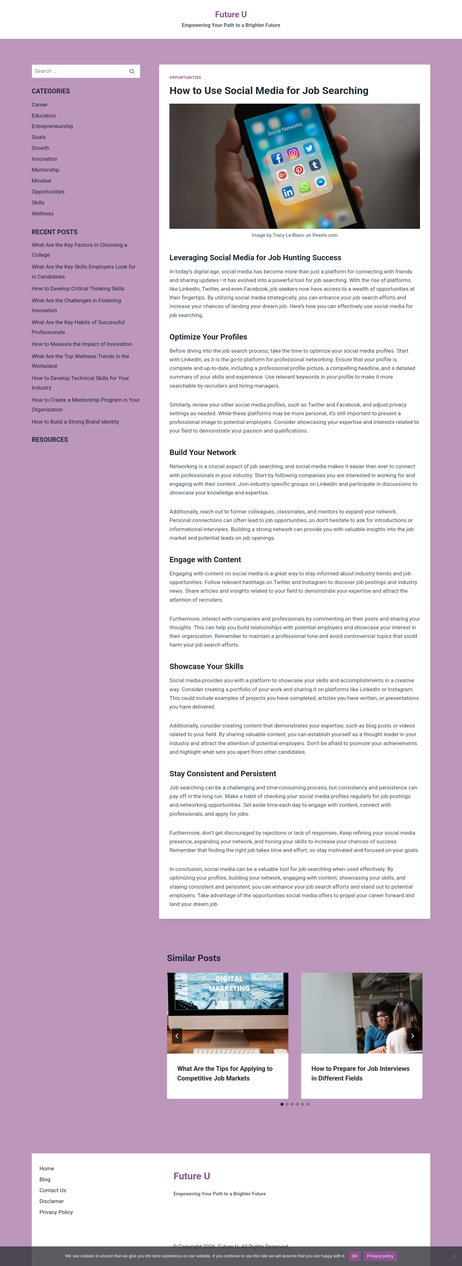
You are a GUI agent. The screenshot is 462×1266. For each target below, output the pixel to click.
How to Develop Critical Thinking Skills (78, 288)
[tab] (282, 1104)
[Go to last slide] (177, 1036)
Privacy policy (380, 1255)
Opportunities (185, 77)
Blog (44, 1179)
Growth (40, 148)
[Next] (412, 1036)
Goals (39, 137)
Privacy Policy (56, 1212)
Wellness (43, 213)
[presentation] (227, 1013)
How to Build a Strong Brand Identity (75, 421)
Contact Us (52, 1190)
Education (44, 115)
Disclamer (51, 1201)
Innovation (44, 159)
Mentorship (45, 170)
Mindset (41, 180)
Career (40, 104)
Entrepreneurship (52, 126)
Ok (354, 1255)
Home (46, 1168)
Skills (38, 202)
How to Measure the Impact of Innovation (82, 344)
